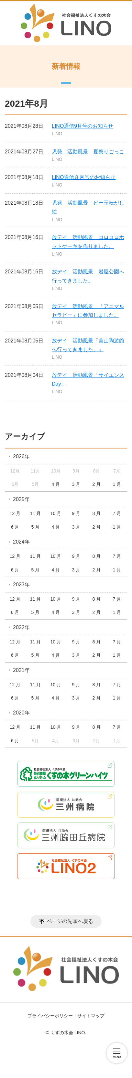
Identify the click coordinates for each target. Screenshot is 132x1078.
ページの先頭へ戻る (70, 921)
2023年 (21, 584)
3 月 (76, 484)
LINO (57, 133)
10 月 (55, 513)
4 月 (56, 484)
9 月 (76, 513)
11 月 (35, 513)
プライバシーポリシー (50, 1015)
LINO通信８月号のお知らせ (84, 177)
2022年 (21, 627)
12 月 (15, 513)
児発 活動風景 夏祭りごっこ (88, 151)
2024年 (21, 542)
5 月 (35, 527)
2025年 (21, 499)
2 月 (97, 484)
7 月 (117, 513)
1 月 (117, 484)
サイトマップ (90, 1015)
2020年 (21, 712)
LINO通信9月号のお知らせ (82, 126)
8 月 (97, 513)
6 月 (15, 527)
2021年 (21, 670)
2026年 (21, 456)
